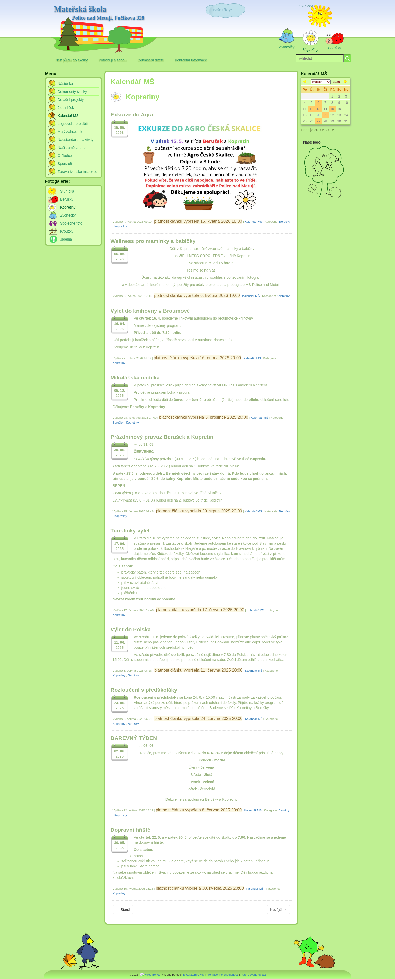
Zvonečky (68, 215)
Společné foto (71, 223)
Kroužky (66, 231)
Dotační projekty (71, 100)
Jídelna (66, 239)
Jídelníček (66, 108)
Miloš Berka (152, 974)
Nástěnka (65, 84)
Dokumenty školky (72, 92)
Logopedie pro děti (73, 124)
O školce (65, 156)
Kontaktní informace (191, 60)
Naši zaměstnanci (72, 148)
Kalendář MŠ (253, 221)
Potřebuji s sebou (112, 60)
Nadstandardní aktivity (76, 140)
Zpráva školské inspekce (77, 172)
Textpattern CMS (193, 974)
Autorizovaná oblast (253, 974)
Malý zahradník (70, 132)
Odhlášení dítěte (150, 60)
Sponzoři (65, 164)
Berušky (284, 221)
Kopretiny (120, 226)
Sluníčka (67, 191)
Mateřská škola (99, 13)
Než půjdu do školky (71, 60)
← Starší (123, 910)
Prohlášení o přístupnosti (222, 974)
